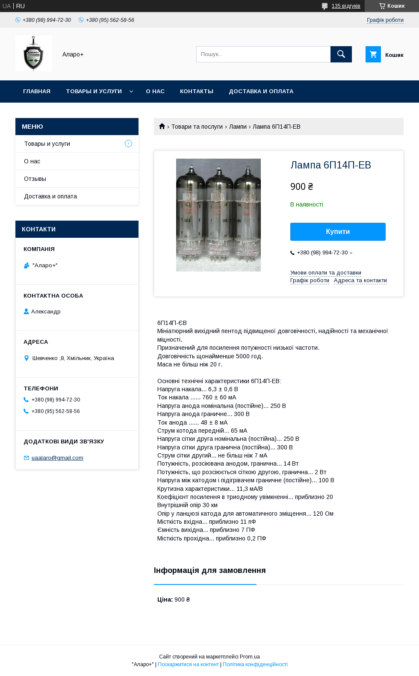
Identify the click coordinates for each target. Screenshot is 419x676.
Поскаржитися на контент (188, 664)
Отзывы (35, 178)
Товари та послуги (197, 126)
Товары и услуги (94, 91)
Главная (36, 91)
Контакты (196, 91)
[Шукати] (341, 54)
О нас (155, 91)
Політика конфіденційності (255, 664)
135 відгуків (346, 6)
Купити (338, 231)
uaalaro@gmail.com (57, 458)
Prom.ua (250, 657)
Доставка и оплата (261, 91)
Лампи (238, 126)
